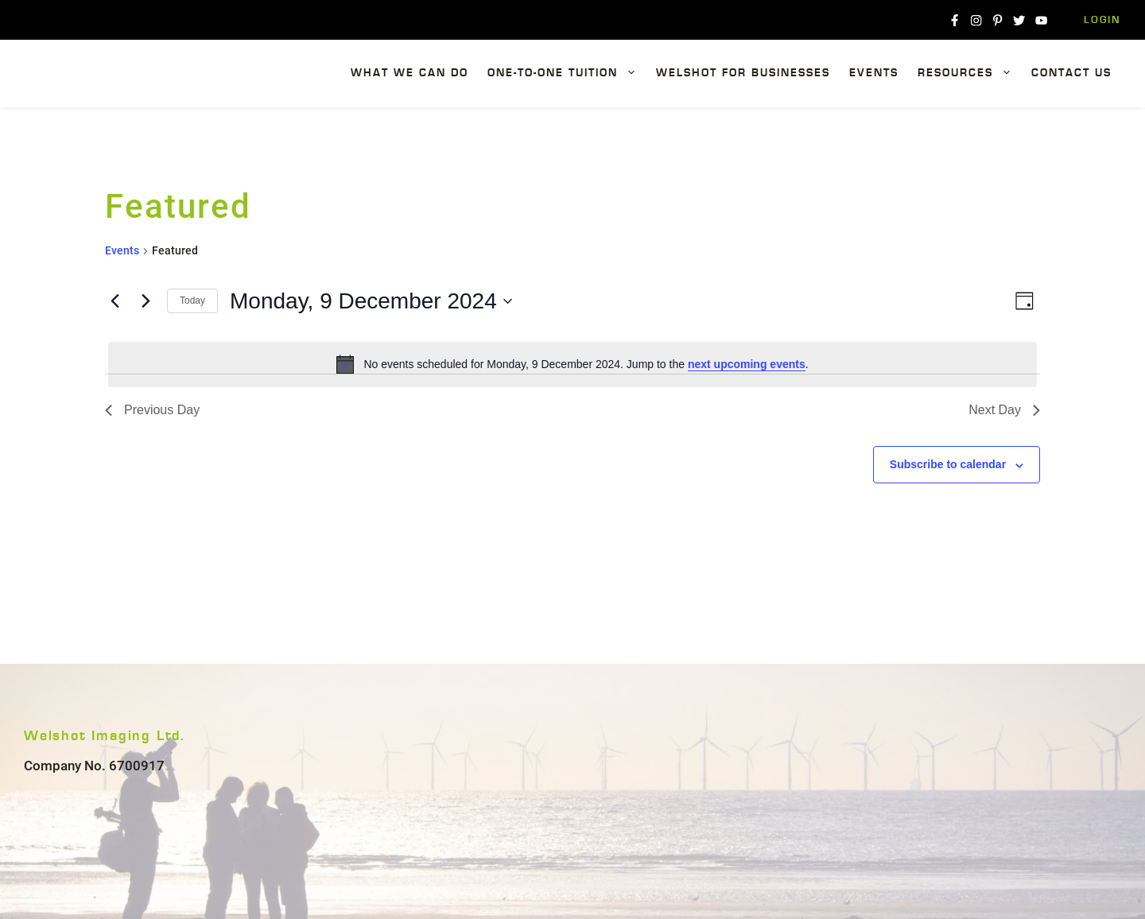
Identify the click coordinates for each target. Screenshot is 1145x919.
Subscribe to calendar (948, 464)
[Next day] (145, 301)
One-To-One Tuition (566, 73)
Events (874, 73)
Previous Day (152, 410)
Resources (970, 73)
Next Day (1004, 410)
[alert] (572, 364)
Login (1102, 20)
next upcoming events (746, 364)
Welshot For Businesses (743, 73)
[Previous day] (114, 301)
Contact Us (1071, 73)
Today (192, 300)
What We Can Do (409, 73)
